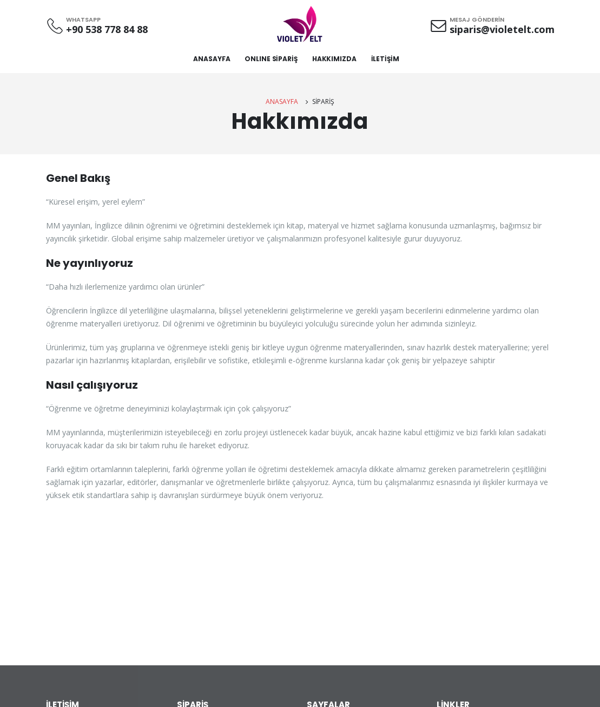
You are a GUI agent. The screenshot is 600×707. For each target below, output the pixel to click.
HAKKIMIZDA (334, 58)
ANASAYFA (211, 58)
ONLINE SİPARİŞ (271, 58)
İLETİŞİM (385, 58)
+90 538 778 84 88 (107, 29)
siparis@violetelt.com (502, 29)
